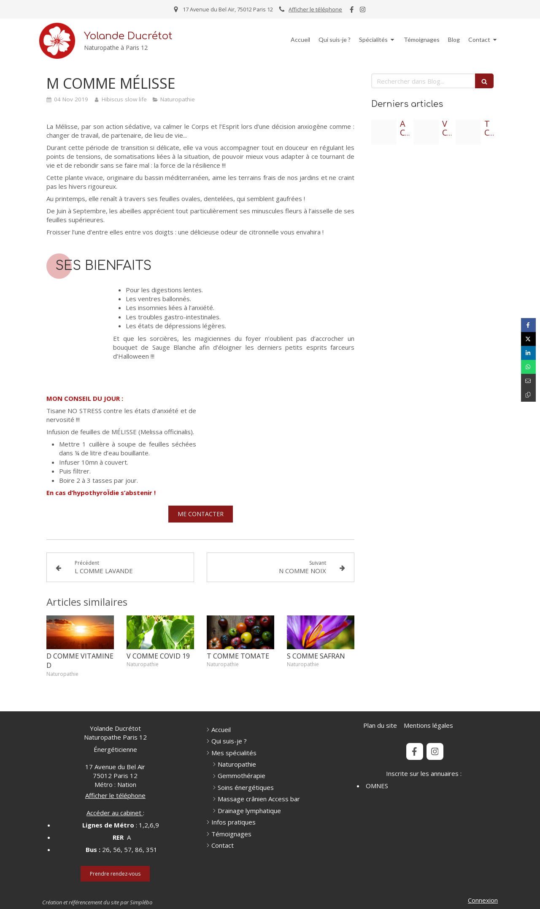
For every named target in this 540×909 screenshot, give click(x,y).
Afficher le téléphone (315, 9)
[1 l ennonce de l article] (468, 132)
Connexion (483, 900)
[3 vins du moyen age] (426, 132)
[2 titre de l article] (384, 132)
